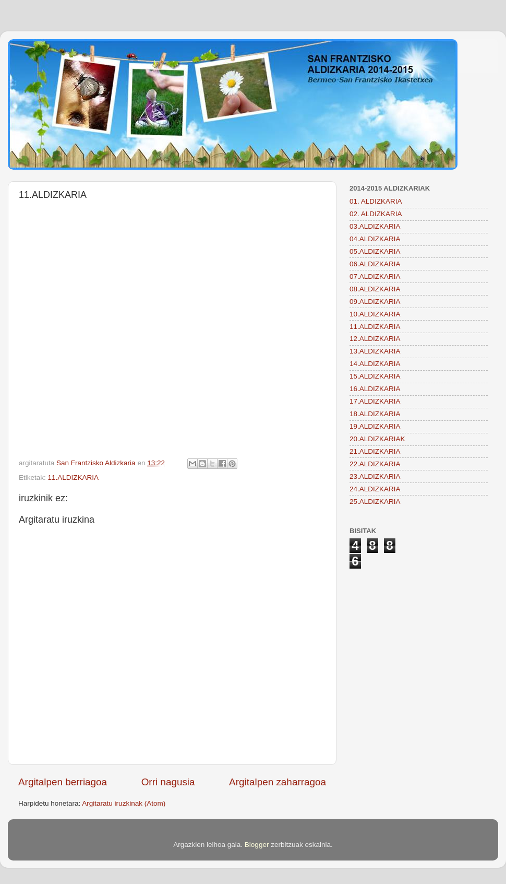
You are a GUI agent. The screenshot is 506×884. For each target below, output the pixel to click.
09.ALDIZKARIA (375, 301)
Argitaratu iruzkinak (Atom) (123, 803)
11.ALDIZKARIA (73, 477)
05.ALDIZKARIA (375, 251)
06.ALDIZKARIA (375, 264)
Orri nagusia (168, 781)
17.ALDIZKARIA (375, 401)
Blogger (257, 844)
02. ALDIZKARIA (376, 214)
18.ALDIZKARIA (375, 414)
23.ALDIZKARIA (375, 476)
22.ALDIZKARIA (375, 464)
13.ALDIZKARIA (375, 351)
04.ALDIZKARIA (375, 239)
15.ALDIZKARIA (375, 376)
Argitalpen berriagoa (62, 781)
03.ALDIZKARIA (375, 226)
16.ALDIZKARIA (375, 389)
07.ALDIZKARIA (375, 276)
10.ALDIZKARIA (375, 314)
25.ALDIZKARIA (375, 501)
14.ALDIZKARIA (375, 364)
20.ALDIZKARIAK (377, 439)
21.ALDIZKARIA (375, 451)
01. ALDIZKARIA (376, 201)
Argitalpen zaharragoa (277, 781)
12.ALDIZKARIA (375, 339)
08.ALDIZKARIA (375, 289)
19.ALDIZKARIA (375, 426)
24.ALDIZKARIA (375, 489)
